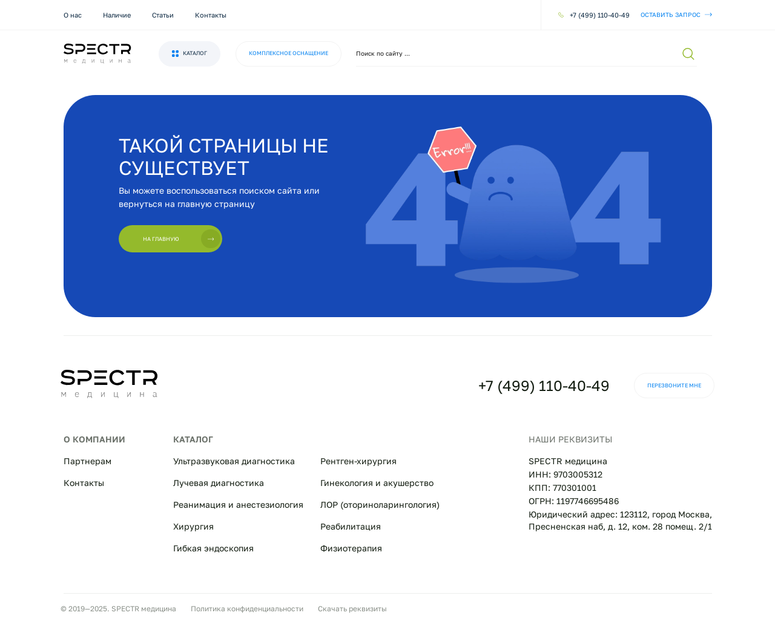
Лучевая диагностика (218, 483)
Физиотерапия (351, 548)
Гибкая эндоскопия (213, 548)
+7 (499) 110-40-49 (544, 385)
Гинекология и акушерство (377, 483)
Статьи (163, 15)
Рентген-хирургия (358, 461)
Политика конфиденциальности (247, 608)
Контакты (210, 15)
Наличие (117, 15)
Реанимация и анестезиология (238, 504)
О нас (73, 15)
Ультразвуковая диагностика (234, 461)
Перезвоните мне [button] (674, 385)
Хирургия (193, 526)
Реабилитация (350, 526)
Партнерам (87, 461)
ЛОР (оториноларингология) (380, 504)
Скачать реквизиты (352, 608)
